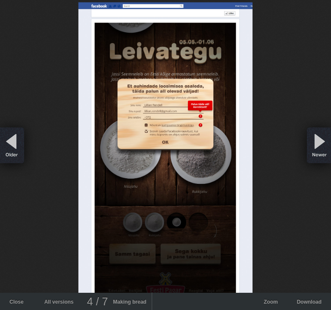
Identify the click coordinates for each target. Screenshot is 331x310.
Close (16, 302)
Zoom (271, 302)
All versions (59, 302)
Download (309, 302)
